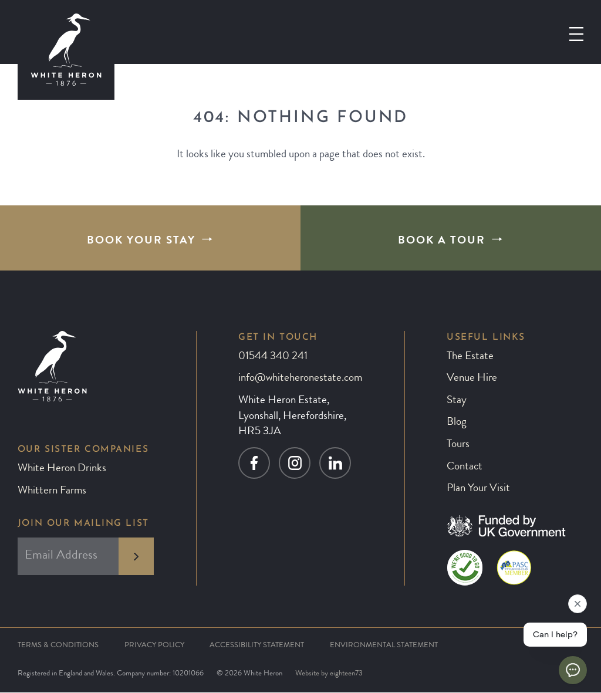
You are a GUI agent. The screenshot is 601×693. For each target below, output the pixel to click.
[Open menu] (576, 34)
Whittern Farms (52, 491)
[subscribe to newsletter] (136, 556)
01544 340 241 (273, 357)
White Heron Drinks (62, 469)
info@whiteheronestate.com (300, 378)
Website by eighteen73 (329, 674)
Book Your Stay (141, 241)
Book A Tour (441, 241)
